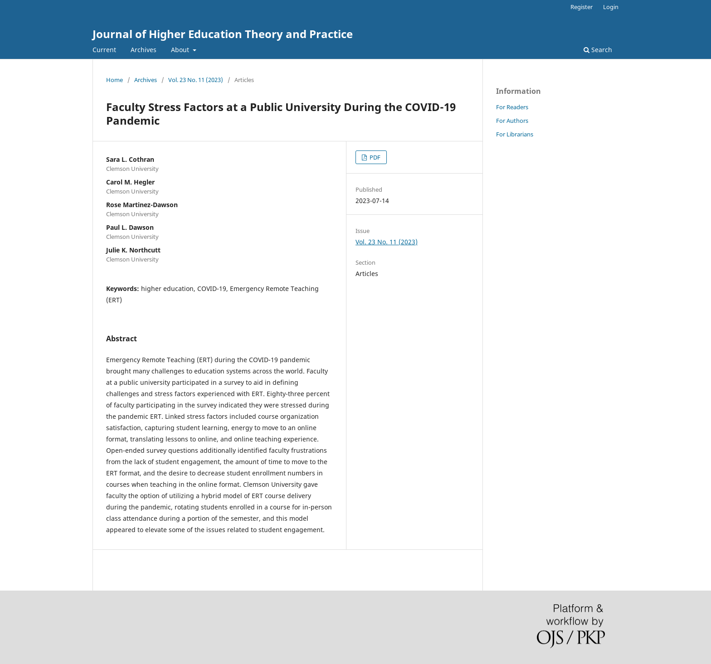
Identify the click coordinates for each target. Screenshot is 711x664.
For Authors (512, 120)
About (181, 49)
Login (610, 7)
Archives (143, 49)
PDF (374, 157)
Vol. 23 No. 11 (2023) (195, 80)
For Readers (512, 107)
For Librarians (514, 134)
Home (114, 80)
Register (581, 7)
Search (598, 49)
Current (104, 49)
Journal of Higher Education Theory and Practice (223, 33)
